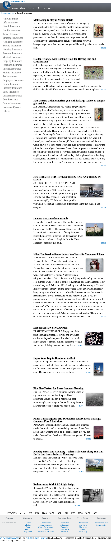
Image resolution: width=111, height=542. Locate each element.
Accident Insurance (12, 41)
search (44, 538)
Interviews (83, 525)
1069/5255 (11, 513)
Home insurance (46, 525)
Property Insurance (12, 61)
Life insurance (46, 523)
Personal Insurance (12, 53)
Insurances (47, 8)
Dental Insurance (11, 84)
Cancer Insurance (11, 103)
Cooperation (27, 531)
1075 (87, 513)
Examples (64, 527)
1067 (30, 513)
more (103, 47)
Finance (31, 8)
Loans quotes (101, 525)
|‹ (20, 513)
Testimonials (64, 525)
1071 (58, 513)
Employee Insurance (13, 80)
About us (27, 523)
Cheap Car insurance (46, 527)
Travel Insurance (11, 34)
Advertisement (82, 523)
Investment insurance (46, 531)
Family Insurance (11, 30)
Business (46, 529)
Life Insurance (10, 22)
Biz (39, 8)
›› (100, 513)
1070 (51, 513)
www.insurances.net (9, 538)
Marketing (83, 531)
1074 (80, 513)
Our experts (64, 529)
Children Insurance (12, 95)
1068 (37, 513)
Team (28, 527)
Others (6, 111)
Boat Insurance (10, 99)
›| (104, 513)
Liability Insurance (12, 87)
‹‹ (24, 513)
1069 (44, 513)
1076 (94, 513)
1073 (73, 513)
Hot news (82, 527)
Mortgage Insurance (13, 37)
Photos (83, 529)
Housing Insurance (12, 49)
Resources (64, 531)
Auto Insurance (10, 18)
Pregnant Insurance (12, 64)
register (29, 538)
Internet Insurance (12, 68)
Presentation (64, 523)
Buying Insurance (12, 45)
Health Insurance (11, 26)
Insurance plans (18, 8)
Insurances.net (8, 13)
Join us (27, 529)
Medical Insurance (12, 57)
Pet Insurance (9, 76)
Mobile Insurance (12, 72)
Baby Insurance (11, 91)
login (36, 538)
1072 (66, 513)
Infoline (28, 525)
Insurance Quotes (11, 107)
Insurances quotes (101, 523)
